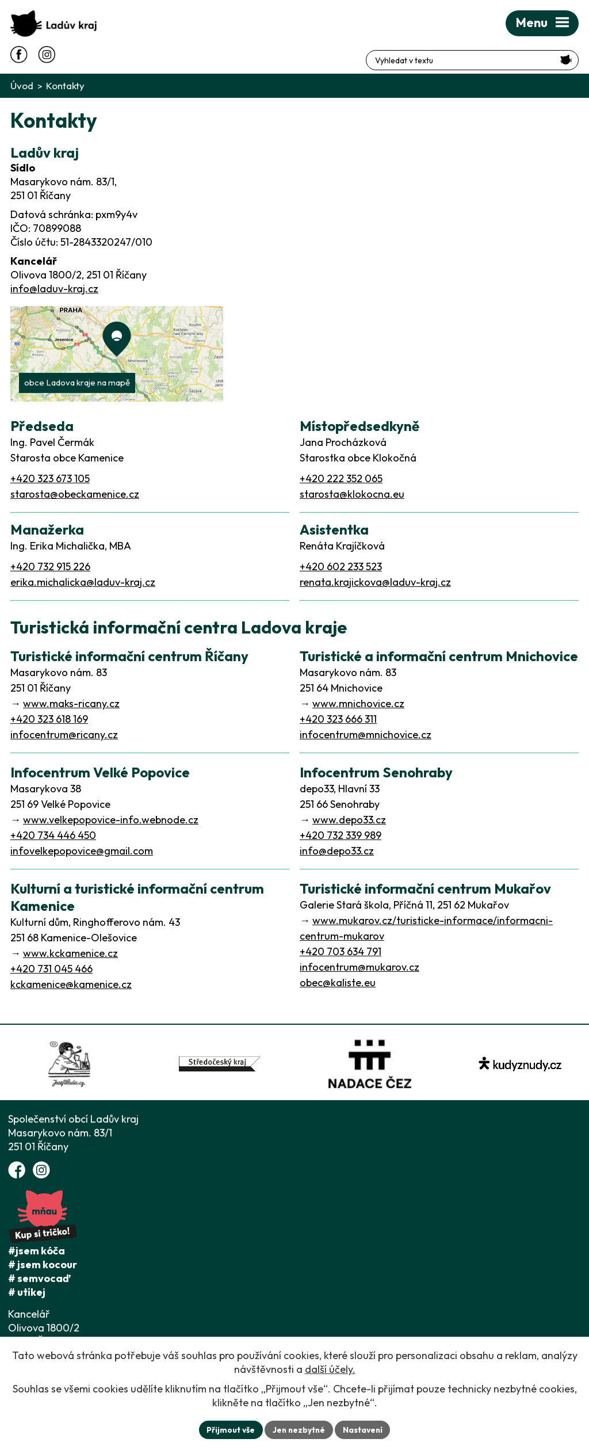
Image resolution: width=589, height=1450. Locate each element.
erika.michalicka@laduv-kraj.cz (82, 582)
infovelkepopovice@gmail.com (81, 850)
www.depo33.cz (349, 819)
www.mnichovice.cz (358, 703)
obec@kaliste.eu (338, 982)
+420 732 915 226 (50, 566)
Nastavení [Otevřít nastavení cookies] (363, 1429)
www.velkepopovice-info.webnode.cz (110, 819)
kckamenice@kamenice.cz (71, 984)
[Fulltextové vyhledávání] (516, 54)
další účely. (330, 1369)
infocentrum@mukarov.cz (359, 967)
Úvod (21, 85)
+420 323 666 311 (338, 719)
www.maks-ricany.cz (71, 703)
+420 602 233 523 (341, 566)
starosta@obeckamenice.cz (74, 494)
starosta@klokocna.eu (352, 494)
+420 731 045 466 (51, 968)
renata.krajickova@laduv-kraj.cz (375, 582)
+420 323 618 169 (49, 719)
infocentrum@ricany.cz (64, 734)
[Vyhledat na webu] (566, 54)
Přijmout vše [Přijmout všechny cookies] (229, 1429)
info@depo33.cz (337, 850)
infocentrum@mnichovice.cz (365, 734)
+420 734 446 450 (53, 835)
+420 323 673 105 (50, 478)
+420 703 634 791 (340, 951)
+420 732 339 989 (340, 835)
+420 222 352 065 (341, 478)
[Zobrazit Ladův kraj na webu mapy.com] (116, 354)
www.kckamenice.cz (70, 953)
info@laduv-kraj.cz (54, 288)
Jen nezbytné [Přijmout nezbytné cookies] (298, 1429)
